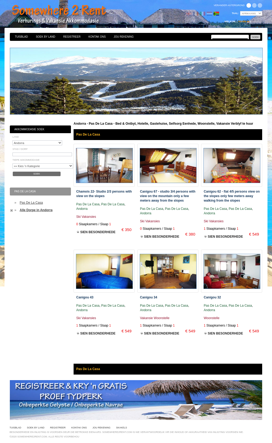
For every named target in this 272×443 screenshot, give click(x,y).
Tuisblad (21, 36)
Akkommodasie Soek (29, 129)
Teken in (243, 21)
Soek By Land (45, 36)
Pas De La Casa (31, 203)
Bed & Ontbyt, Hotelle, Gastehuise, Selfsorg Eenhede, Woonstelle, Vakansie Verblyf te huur (65, 14)
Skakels (121, 427)
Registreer (71, 36)
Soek (36, 173)
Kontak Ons (97, 36)
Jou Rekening (124, 36)
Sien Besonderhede (98, 232)
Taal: (235, 13)
